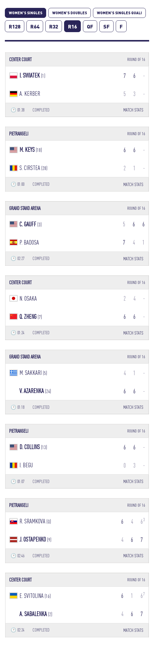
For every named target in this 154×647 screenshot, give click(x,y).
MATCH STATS (133, 109)
